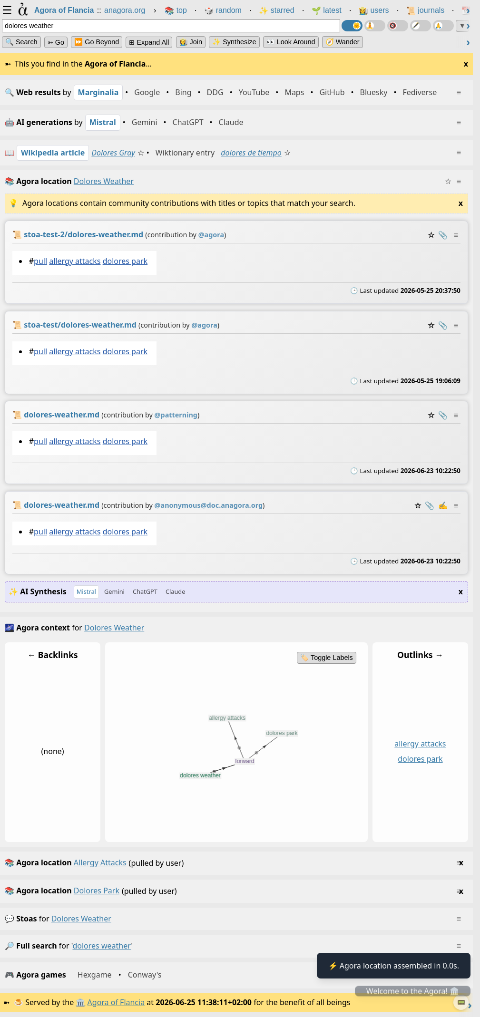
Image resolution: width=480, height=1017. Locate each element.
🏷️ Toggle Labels (326, 657)
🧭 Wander (342, 42)
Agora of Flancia (116, 1002)
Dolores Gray (113, 152)
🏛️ (80, 1002)
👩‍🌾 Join (190, 42)
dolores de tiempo (251, 152)
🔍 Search (21, 42)
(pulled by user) (234, 863)
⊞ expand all (149, 42)
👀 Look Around (290, 42)
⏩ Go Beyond (96, 42)
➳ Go (56, 42)
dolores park (125, 261)
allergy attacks (74, 261)
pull (40, 261)
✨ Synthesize (234, 42)
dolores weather (81, 918)
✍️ (443, 505)
